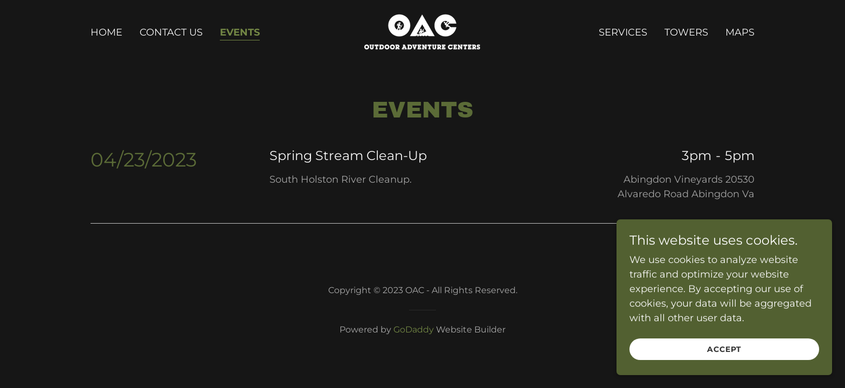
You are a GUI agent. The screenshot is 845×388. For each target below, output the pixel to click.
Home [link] (106, 32)
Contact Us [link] (171, 32)
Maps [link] (739, 32)
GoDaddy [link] (413, 329)
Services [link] (623, 32)
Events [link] (240, 32)
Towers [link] (686, 32)
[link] (422, 31)
